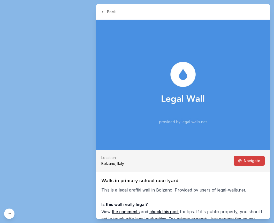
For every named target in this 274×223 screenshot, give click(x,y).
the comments (126, 211)
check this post (164, 211)
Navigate (249, 160)
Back (108, 12)
